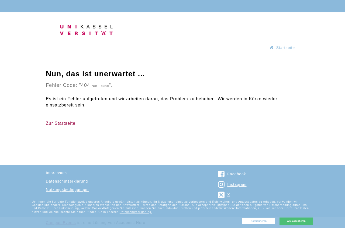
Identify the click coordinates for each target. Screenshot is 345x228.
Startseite (282, 47)
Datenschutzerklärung (67, 181)
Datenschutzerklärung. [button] (136, 212)
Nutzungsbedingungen (67, 189)
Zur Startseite (60, 123)
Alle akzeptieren (296, 221)
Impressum (56, 173)
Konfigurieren (259, 221)
